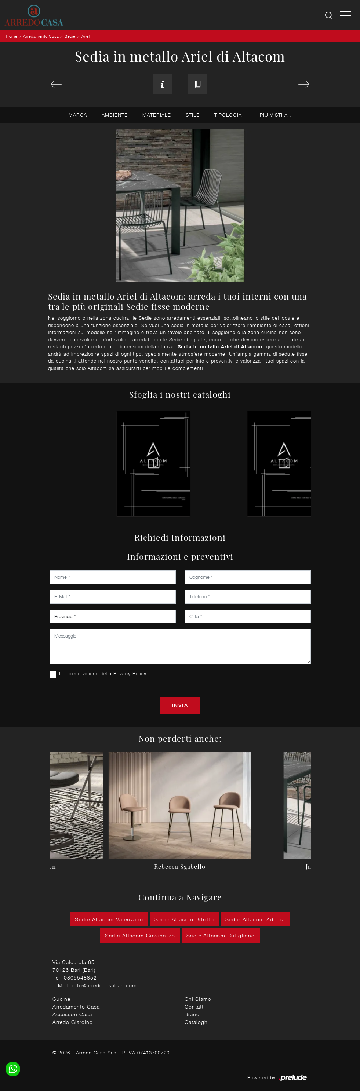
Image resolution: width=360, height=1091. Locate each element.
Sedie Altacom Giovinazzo (140, 935)
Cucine (61, 999)
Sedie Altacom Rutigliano (220, 935)
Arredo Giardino (72, 1022)
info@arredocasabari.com (104, 985)
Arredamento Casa (41, 36)
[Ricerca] (329, 15)
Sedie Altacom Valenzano (109, 919)
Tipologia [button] (228, 115)
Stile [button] (193, 115)
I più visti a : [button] (274, 115)
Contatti (195, 1006)
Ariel (85, 36)
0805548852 (80, 977)
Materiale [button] (156, 115)
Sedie (70, 36)
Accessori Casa (72, 1014)
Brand (192, 1014)
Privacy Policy (129, 673)
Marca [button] (78, 115)
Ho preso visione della (102, 673)
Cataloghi (197, 1022)
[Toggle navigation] (346, 15)
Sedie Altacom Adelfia (255, 919)
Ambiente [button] (115, 115)
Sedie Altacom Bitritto (184, 919)
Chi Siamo (198, 999)
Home (11, 36)
